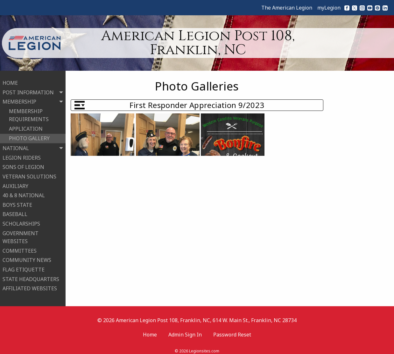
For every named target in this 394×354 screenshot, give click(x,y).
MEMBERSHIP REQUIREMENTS (29, 112)
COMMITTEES (20, 248)
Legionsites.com (204, 346)
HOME (10, 80)
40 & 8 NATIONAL (24, 192)
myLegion (329, 7)
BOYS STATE (17, 202)
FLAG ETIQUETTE (24, 267)
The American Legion (286, 7)
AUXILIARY (15, 183)
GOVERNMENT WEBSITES (21, 234)
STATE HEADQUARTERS (31, 276)
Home (150, 329)
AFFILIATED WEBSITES (30, 285)
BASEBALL (15, 211)
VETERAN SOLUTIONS (29, 173)
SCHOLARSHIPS (21, 221)
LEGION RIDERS (22, 155)
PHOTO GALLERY (29, 135)
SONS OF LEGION (23, 164)
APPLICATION (26, 126)
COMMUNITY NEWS (27, 257)
